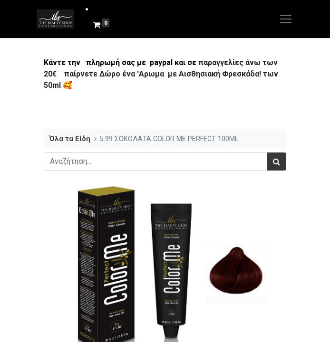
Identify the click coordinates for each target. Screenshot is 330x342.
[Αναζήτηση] (276, 161)
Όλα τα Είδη (69, 139)
